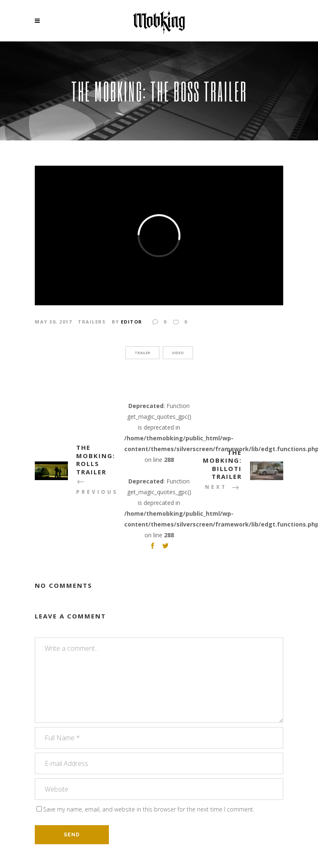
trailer (142, 352)
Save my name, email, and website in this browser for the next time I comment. (148, 809)
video (178, 352)
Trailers (92, 322)
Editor (131, 322)
